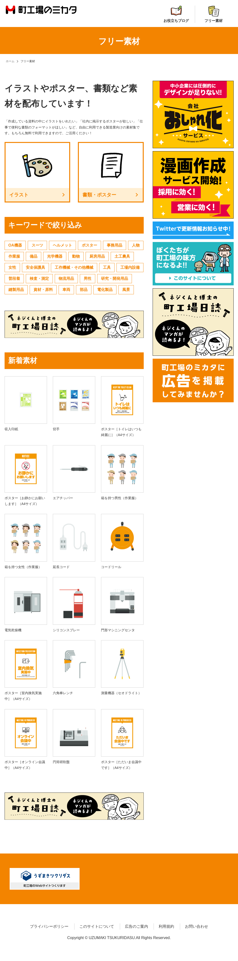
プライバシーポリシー (49, 926)
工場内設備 (130, 267)
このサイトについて (96, 926)
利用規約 (166, 926)
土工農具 (122, 256)
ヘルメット (62, 245)
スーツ (37, 245)
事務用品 (114, 245)
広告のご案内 (136, 926)
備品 (33, 256)
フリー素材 (213, 14)
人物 (136, 245)
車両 (66, 290)
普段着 (14, 278)
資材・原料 (43, 290)
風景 (126, 290)
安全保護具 (35, 267)
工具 (107, 267)
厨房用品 (97, 256)
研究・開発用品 (114, 278)
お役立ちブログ (176, 14)
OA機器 (15, 245)
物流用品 (66, 278)
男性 (87, 278)
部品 (84, 290)
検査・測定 (39, 278)
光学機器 (54, 256)
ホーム (10, 61)
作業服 (14, 256)
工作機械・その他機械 (74, 267)
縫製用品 (16, 290)
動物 (76, 256)
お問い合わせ (196, 926)
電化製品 (105, 290)
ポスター (89, 245)
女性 (12, 267)
